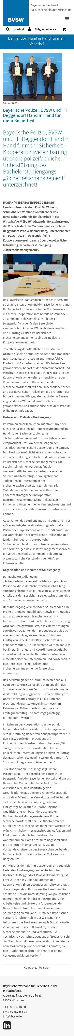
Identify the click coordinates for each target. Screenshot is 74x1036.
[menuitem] (8, 29)
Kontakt (19, 29)
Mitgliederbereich (46, 29)
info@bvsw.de (12, 1016)
